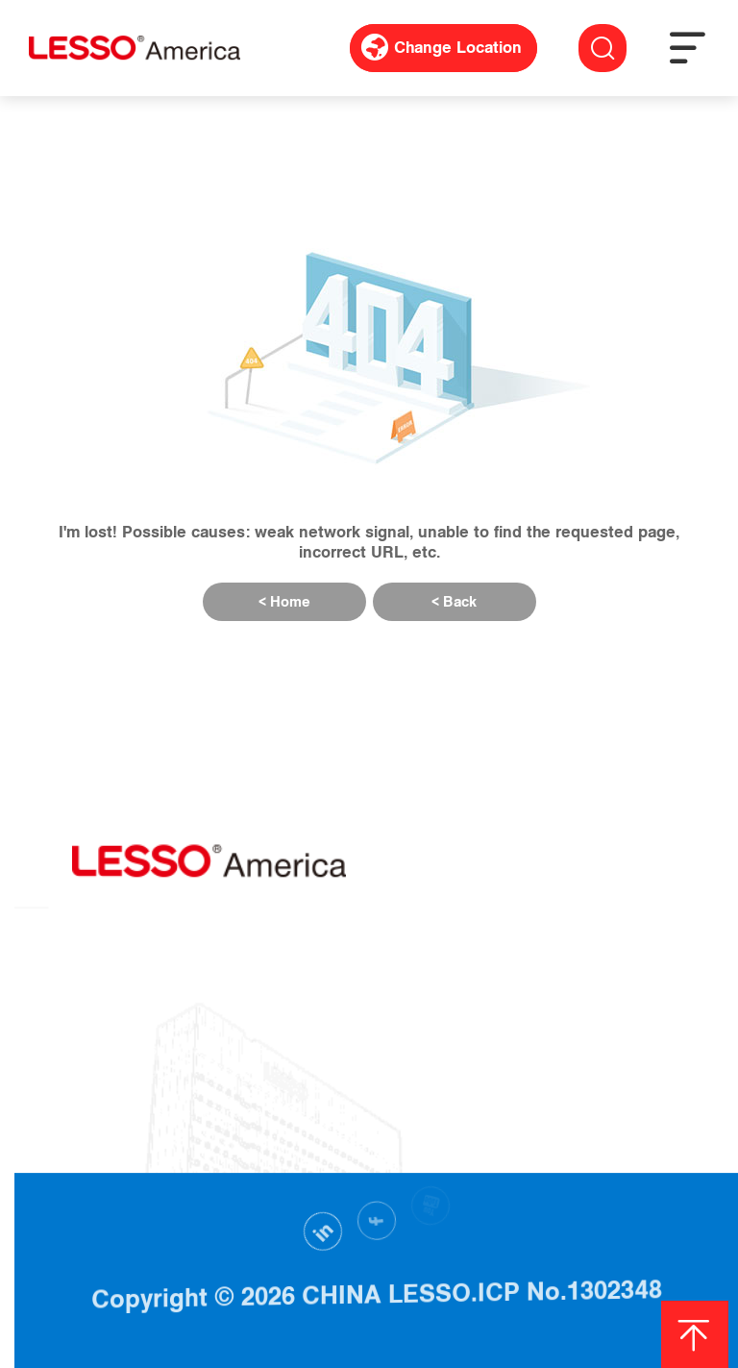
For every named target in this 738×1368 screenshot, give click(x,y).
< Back (454, 601)
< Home (284, 601)
